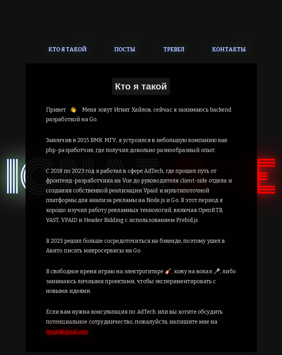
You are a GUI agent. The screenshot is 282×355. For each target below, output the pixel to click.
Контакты (229, 49)
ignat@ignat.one (67, 332)
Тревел (173, 49)
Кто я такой (67, 49)
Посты (124, 49)
